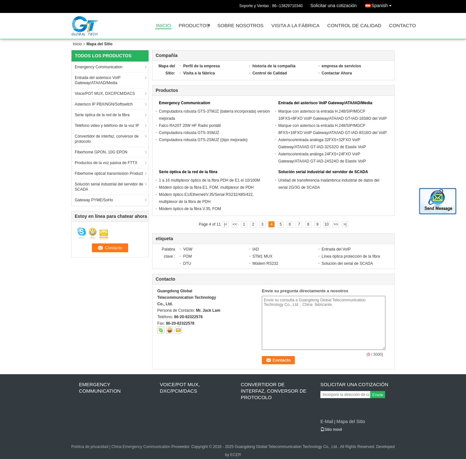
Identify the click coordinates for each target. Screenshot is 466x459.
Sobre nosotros (240, 25)
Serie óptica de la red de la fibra (102, 115)
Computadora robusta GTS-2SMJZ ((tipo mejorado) (203, 140)
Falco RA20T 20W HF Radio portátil (190, 125)
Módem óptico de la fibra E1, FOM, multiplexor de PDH (206, 187)
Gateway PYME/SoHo (94, 200)
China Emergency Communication (140, 446)
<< (235, 224)
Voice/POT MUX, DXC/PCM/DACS (105, 93)
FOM (187, 256)
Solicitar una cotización (333, 5)
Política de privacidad (89, 446)
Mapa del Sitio (350, 421)
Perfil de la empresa (201, 66)
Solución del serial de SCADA (347, 263)
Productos (194, 25)
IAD (255, 249)
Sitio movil (331, 429)
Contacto (402, 25)
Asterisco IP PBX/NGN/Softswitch (104, 104)
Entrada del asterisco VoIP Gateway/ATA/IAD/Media (97, 80)
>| (345, 224)
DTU (187, 263)
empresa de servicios (341, 66)
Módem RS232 (265, 263)
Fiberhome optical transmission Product (109, 173)
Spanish (383, 4)
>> (335, 224)
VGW (188, 249)
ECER (235, 455)
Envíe (377, 394)
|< (225, 224)
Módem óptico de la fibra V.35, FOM (190, 209)
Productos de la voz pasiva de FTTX (106, 163)
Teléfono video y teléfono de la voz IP (107, 125)
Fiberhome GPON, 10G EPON (101, 152)
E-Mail (326, 421)
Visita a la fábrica (295, 25)
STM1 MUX (262, 256)
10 (326, 224)
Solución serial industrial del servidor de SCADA (109, 187)
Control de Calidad (354, 25)
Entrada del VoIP (336, 249)
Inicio (163, 25)
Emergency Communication (98, 67)
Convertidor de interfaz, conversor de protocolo (107, 139)
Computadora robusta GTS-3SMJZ (189, 132)
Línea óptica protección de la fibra (351, 256)
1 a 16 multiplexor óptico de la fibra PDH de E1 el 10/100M (209, 180)
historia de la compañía (273, 66)
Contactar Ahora (337, 73)
